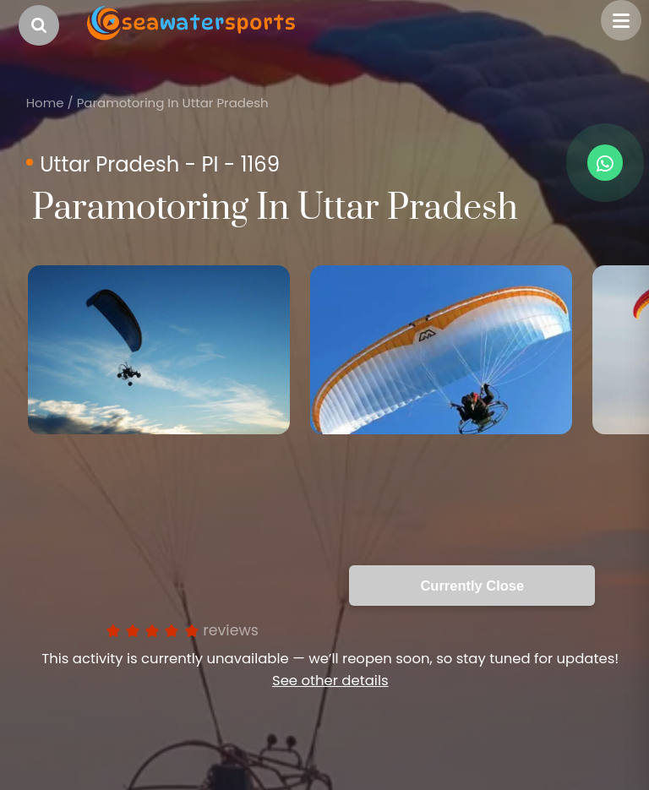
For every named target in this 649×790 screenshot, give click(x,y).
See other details (330, 680)
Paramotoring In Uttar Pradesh (173, 103)
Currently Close (472, 585)
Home (45, 103)
